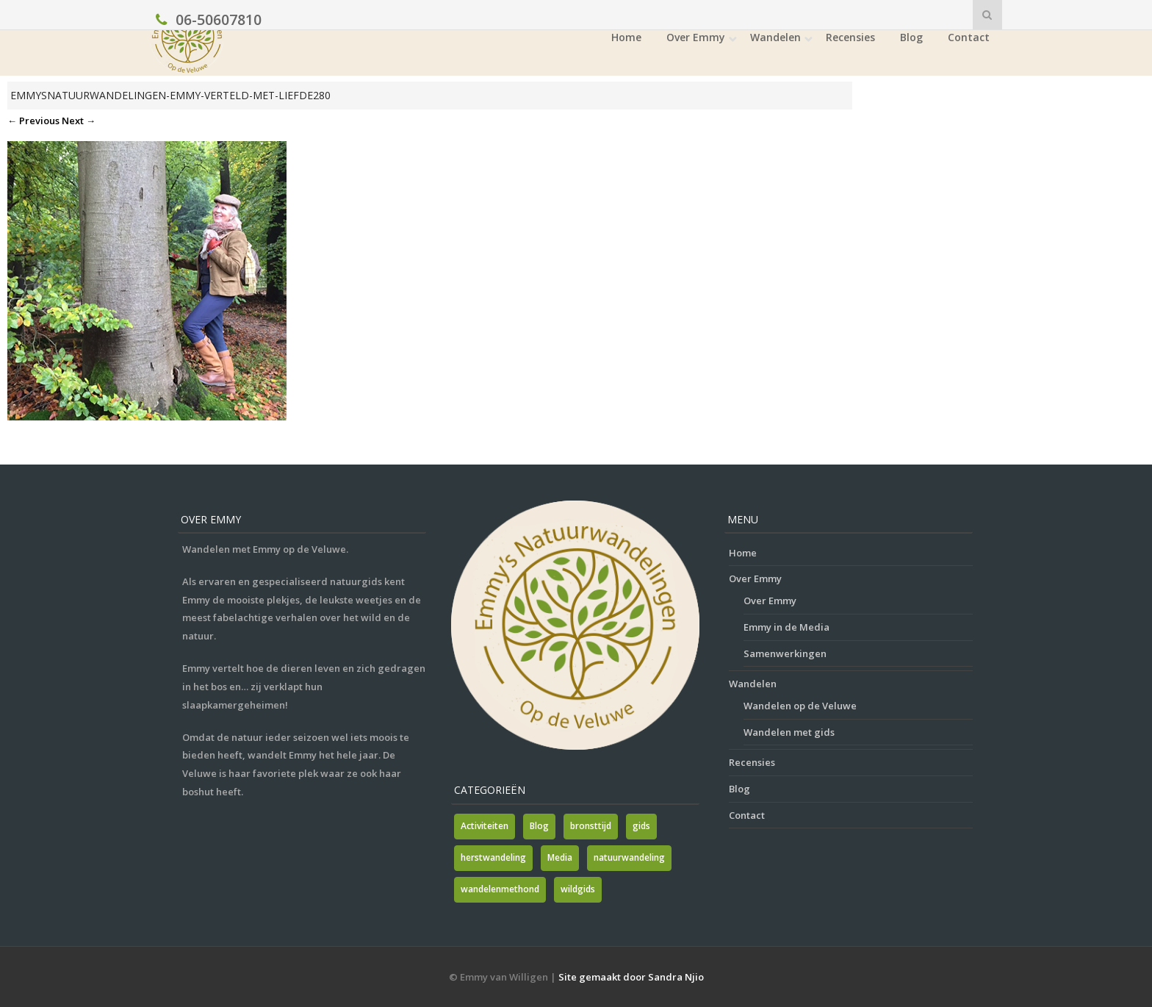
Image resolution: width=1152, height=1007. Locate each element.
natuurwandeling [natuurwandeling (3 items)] (629, 857)
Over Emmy (695, 37)
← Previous (33, 120)
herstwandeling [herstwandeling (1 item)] (493, 857)
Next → (79, 120)
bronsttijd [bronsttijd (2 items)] (590, 826)
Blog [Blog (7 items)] (539, 826)
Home (626, 37)
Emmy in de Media (786, 627)
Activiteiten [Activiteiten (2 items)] (484, 826)
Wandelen (775, 37)
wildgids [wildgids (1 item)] (578, 889)
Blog (911, 37)
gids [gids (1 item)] (641, 826)
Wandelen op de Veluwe (800, 705)
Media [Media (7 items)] (559, 857)
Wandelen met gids (789, 732)
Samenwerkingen (785, 653)
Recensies (850, 37)
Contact (969, 37)
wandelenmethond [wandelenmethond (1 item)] (500, 889)
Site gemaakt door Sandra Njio (631, 976)
